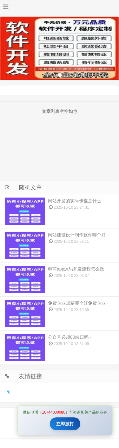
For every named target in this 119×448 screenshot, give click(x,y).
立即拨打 (65, 423)
